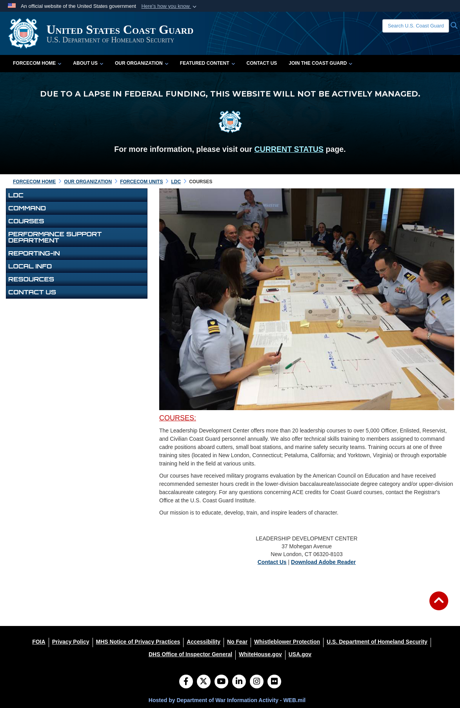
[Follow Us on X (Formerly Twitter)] (204, 682)
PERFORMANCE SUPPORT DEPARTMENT (55, 237)
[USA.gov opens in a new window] (300, 654)
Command (27, 208)
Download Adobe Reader (323, 562)
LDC (16, 195)
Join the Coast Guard (320, 63)
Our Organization (141, 63)
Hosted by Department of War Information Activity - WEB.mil (227, 700)
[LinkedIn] (239, 682)
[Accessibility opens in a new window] (203, 642)
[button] (169, 6)
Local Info (30, 266)
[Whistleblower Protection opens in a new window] (287, 642)
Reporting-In (34, 253)
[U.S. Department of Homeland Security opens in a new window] (377, 642)
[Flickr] (274, 682)
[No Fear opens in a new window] (237, 642)
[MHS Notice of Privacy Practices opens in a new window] (138, 642)
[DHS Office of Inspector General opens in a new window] (190, 654)
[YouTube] (221, 682)
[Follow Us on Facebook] (186, 682)
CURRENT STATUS (289, 149)
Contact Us (262, 63)
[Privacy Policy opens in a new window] (70, 642)
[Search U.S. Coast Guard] (415, 26)
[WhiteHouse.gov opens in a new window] (260, 654)
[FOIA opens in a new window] (38, 642)
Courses (26, 221)
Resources (31, 279)
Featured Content (207, 63)
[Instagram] (257, 682)
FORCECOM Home (37, 63)
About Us (88, 63)
